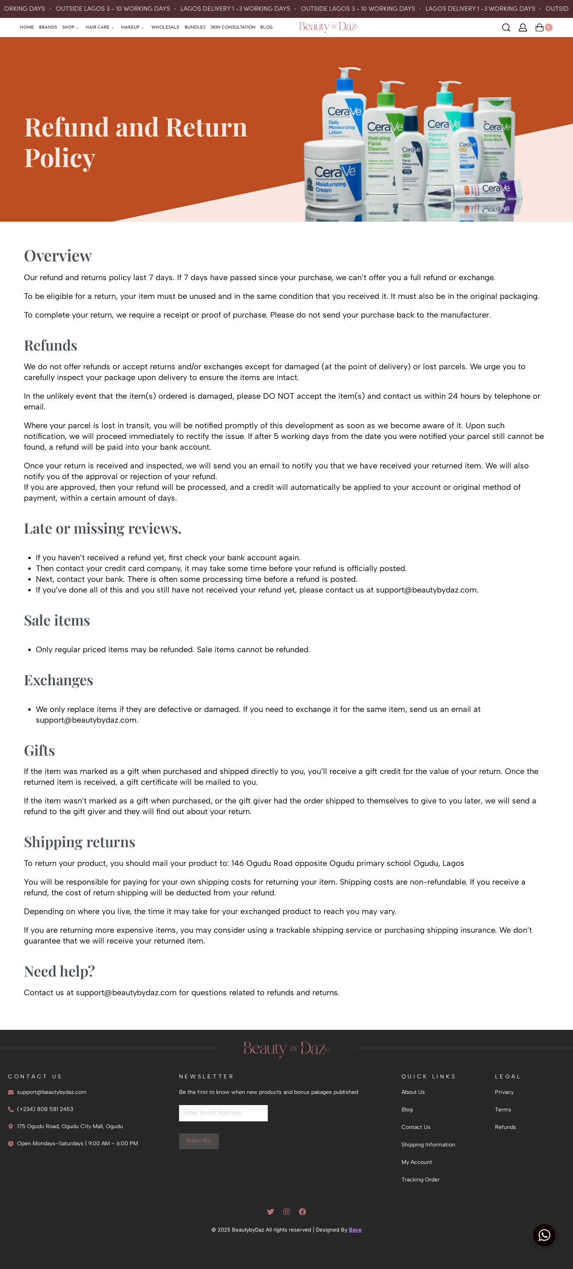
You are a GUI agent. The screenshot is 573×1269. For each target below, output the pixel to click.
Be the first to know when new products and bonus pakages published (268, 1092)
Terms (503, 1109)
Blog (407, 1109)
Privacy (504, 1092)
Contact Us (416, 1127)
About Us (413, 1092)
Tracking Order (420, 1179)
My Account (416, 1162)
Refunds (505, 1127)
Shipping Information (428, 1144)
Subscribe (198, 1141)
